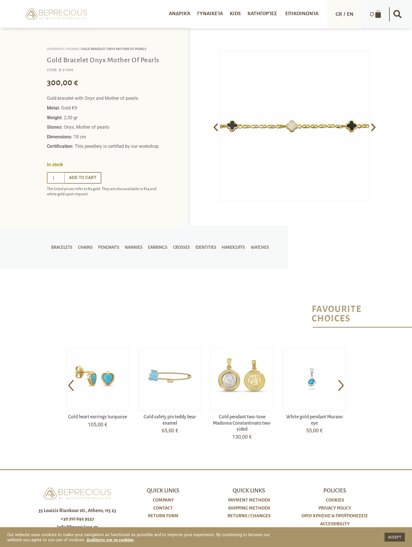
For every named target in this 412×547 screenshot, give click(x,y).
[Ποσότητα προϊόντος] (56, 178)
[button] (398, 14)
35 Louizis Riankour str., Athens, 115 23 (77, 510)
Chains (88, 247)
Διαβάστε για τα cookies (110, 539)
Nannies (134, 247)
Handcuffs (230, 247)
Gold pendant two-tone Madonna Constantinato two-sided (242, 423)
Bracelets (65, 247)
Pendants (110, 247)
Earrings (157, 247)
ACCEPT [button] (394, 537)
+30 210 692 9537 (77, 519)
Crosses (180, 247)
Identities (203, 247)
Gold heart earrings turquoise (97, 416)
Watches (256, 247)
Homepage (55, 49)
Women (73, 49)
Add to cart (83, 177)
